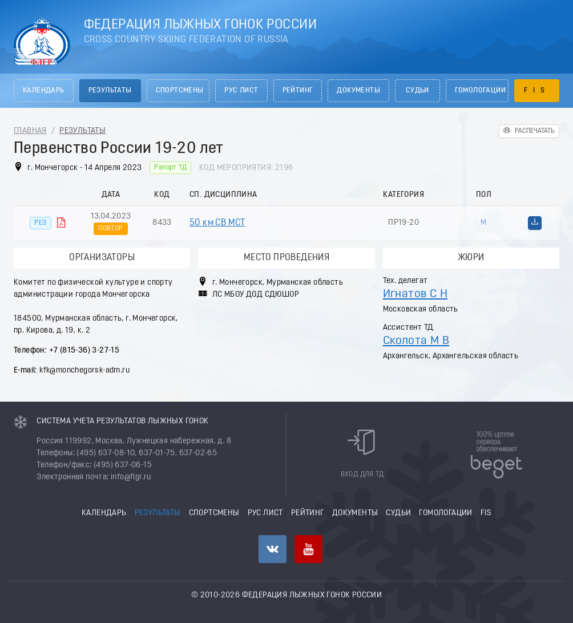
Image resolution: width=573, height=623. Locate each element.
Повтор (110, 228)
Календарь (43, 90)
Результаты (110, 90)
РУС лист (241, 90)
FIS (537, 90)
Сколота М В (416, 341)
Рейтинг (298, 90)
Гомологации (480, 90)
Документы (358, 90)
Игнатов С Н (415, 294)
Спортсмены (180, 90)
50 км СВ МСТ (217, 223)
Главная (30, 131)
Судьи (417, 90)
